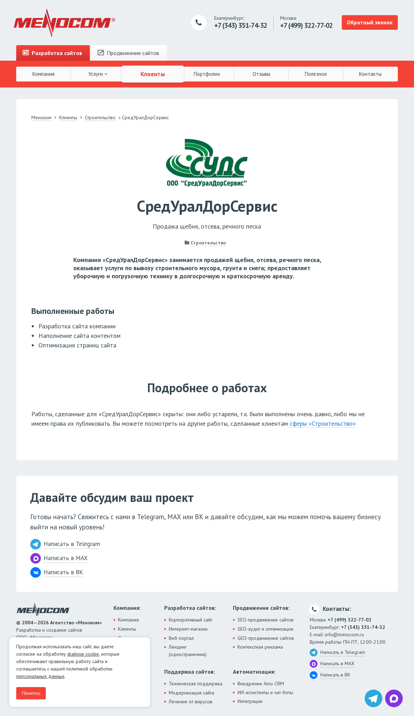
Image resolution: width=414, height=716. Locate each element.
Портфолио (207, 74)
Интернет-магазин (188, 629)
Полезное (316, 74)
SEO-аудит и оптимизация (265, 629)
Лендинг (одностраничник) (187, 650)
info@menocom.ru (344, 634)
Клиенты (152, 74)
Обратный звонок (370, 22)
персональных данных (40, 676)
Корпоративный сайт (190, 620)
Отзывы (261, 74)
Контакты (370, 74)
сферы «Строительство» (323, 423)
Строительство (208, 242)
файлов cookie (83, 654)
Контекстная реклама (260, 647)
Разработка (52, 52)
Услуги (98, 74)
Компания (43, 74)
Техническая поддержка (195, 683)
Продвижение (128, 52)
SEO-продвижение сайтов (265, 620)
